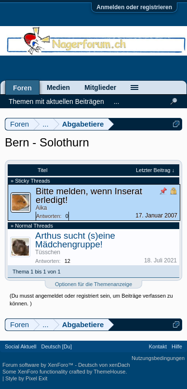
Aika (41, 207)
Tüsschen (47, 252)
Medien (58, 87)
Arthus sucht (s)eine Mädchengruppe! (75, 240)
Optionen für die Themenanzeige (93, 284)
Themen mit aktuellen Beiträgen (56, 101)
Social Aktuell (20, 346)
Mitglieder (100, 87)
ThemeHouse (109, 372)
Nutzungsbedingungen (158, 358)
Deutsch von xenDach (104, 365)
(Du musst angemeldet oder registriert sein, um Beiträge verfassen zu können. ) (91, 299)
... (117, 101)
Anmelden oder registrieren (134, 7)
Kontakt (158, 346)
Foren (22, 88)
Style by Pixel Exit (26, 378)
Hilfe (177, 346)
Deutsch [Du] (56, 346)
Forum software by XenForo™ (38, 365)
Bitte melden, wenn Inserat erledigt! (89, 195)
